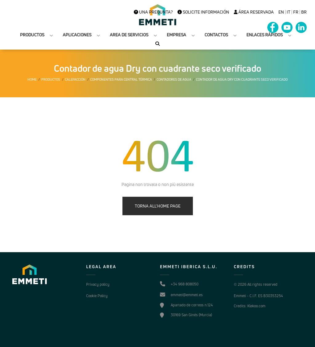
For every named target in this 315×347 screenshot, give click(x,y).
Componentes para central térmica (121, 79)
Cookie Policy (97, 295)
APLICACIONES (77, 35)
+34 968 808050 (184, 284)
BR (304, 12)
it (288, 12)
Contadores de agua (174, 79)
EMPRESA (176, 35)
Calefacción (75, 79)
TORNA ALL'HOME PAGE (158, 206)
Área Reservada (254, 12)
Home (32, 79)
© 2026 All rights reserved (255, 284)
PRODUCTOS (32, 35)
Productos (50, 79)
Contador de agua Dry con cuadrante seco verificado (242, 79)
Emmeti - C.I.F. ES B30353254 (258, 295)
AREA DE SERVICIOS (129, 35)
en (281, 12)
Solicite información (203, 12)
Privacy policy (98, 284)
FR (295, 12)
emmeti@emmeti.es (187, 294)
